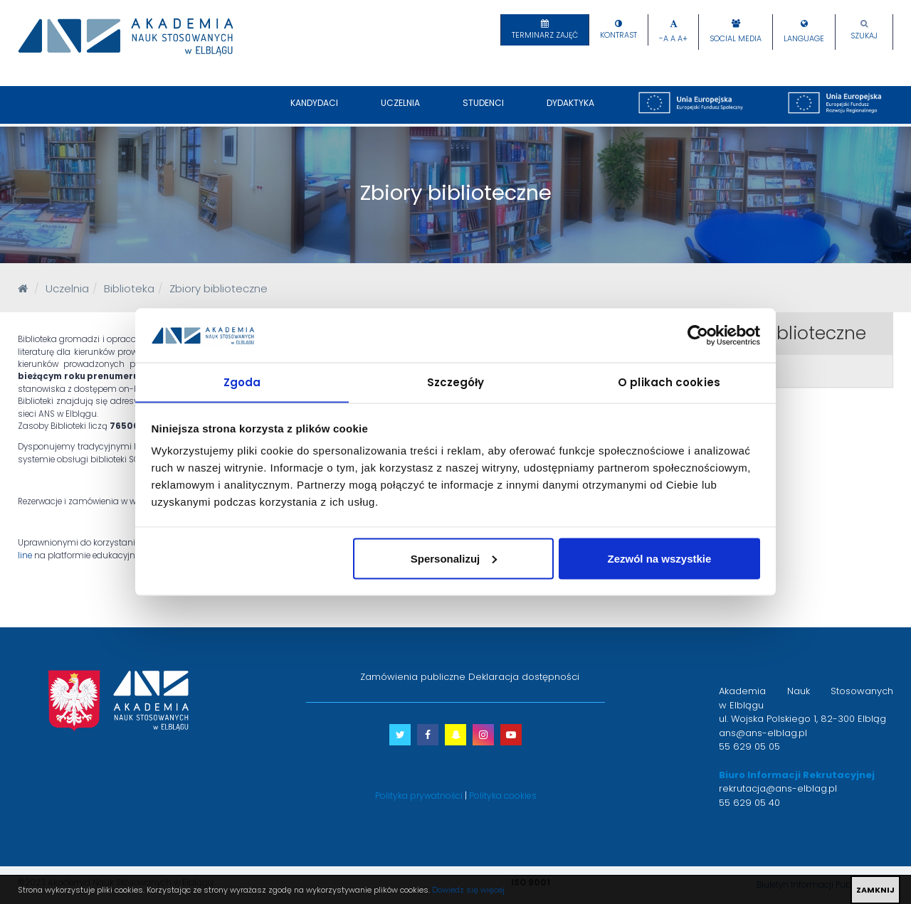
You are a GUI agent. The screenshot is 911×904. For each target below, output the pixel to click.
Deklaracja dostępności (523, 677)
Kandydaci (314, 110)
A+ (683, 38)
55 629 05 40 (749, 802)
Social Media (736, 38)
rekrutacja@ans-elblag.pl (778, 788)
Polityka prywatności (419, 795)
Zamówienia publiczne (412, 677)
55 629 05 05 (749, 746)
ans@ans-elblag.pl (763, 733)
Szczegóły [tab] (456, 381)
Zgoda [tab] (242, 381)
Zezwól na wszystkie (659, 559)
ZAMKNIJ (875, 889)
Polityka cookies (503, 795)
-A (663, 38)
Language (804, 38)
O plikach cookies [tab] (669, 381)
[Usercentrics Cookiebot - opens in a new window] (698, 335)
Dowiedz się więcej (468, 889)
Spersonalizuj (454, 559)
